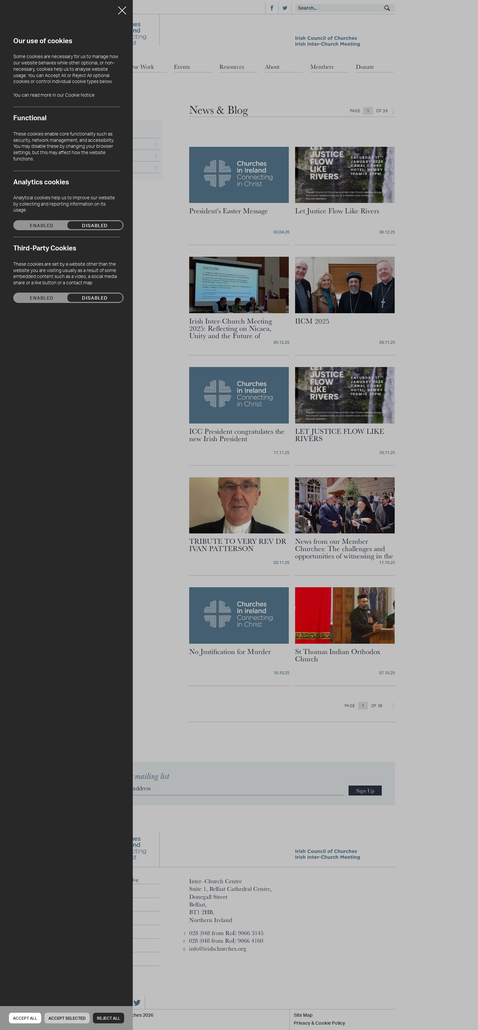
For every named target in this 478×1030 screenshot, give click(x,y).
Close (122, 8)
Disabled (95, 225)
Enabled (41, 225)
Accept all (25, 1018)
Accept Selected (67, 1018)
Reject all (108, 1018)
